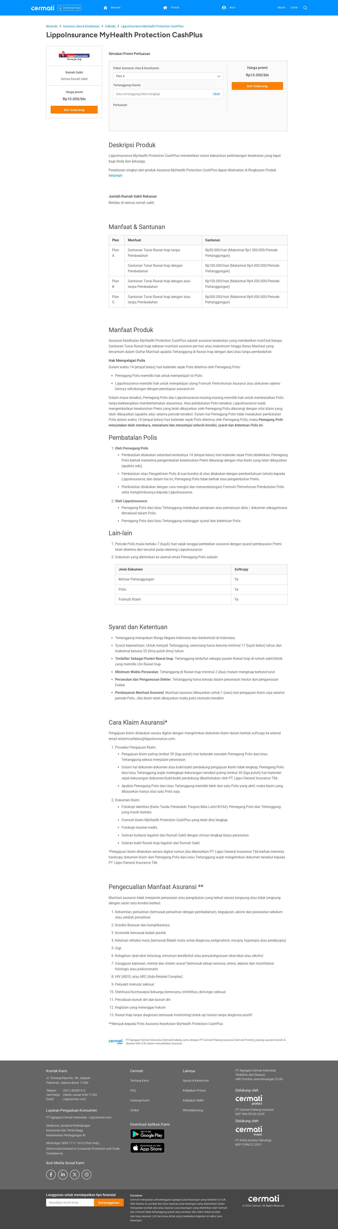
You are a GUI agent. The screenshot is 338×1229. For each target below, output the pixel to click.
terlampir (115, 175)
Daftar (294, 7)
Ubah (216, 94)
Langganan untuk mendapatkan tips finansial (81, 1195)
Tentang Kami (139, 1080)
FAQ (133, 1090)
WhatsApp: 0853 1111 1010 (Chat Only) (72, 1143)
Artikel (134, 1110)
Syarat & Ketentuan (196, 1080)
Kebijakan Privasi (194, 1090)
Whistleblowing (193, 1110)
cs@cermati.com (74, 1099)
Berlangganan (109, 1202)
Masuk (281, 7)
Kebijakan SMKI (193, 1100)
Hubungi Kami (139, 1100)
